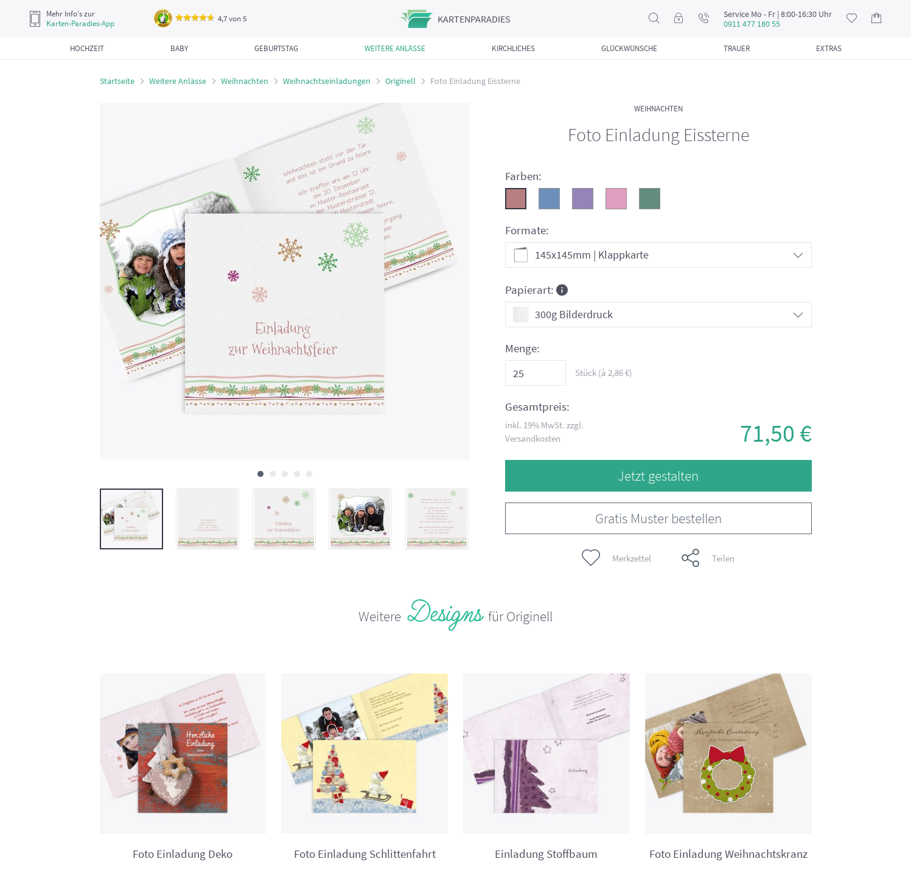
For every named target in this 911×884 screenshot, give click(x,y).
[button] (260, 474)
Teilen (708, 558)
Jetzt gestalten (658, 475)
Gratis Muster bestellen (658, 518)
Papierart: (536, 289)
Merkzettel (616, 558)
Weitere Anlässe (177, 80)
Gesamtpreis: (537, 406)
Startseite (117, 80)
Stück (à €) (603, 372)
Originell (400, 80)
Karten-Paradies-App (80, 24)
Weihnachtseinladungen (327, 80)
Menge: (522, 348)
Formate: (527, 230)
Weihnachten (244, 80)
